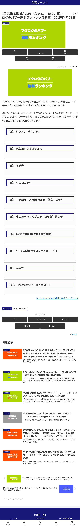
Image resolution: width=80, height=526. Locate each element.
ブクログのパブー (20, 309)
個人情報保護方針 (66, 518)
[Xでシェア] (14, 52)
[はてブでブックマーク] (65, 52)
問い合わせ (40, 518)
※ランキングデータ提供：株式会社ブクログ (57, 298)
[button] (52, 58)
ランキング (7, 309)
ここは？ (14, 518)
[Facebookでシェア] (40, 52)
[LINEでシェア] (27, 58)
